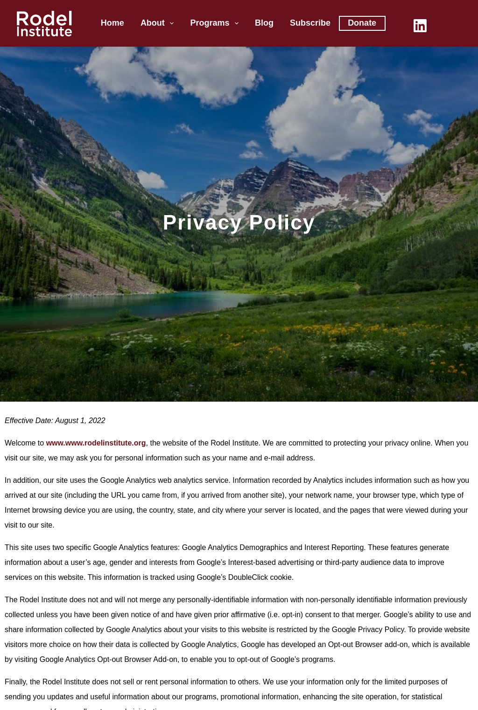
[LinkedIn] (420, 25)
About (159, 23)
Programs (216, 23)
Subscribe (310, 23)
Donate (362, 23)
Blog (264, 23)
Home (112, 23)
